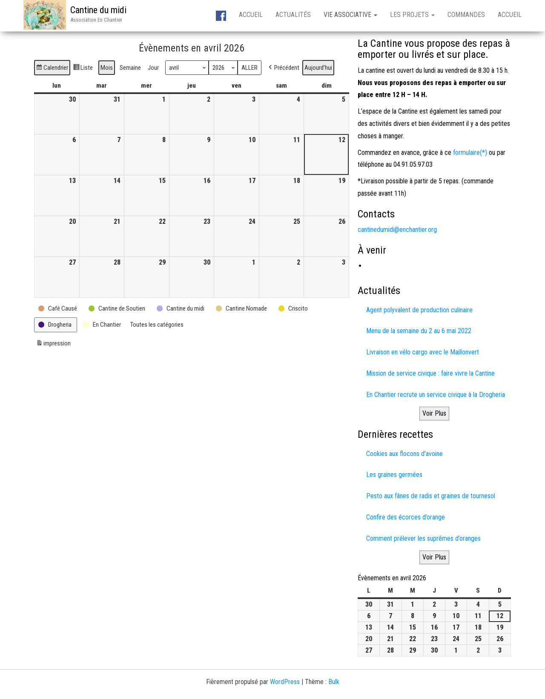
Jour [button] (153, 67)
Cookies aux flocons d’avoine (404, 454)
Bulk (333, 682)
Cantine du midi (98, 10)
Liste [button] (83, 68)
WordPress (285, 682)
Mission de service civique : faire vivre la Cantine (430, 373)
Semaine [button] (130, 67)
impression (53, 344)
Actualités (293, 15)
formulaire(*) (470, 152)
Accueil (251, 15)
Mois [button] (106, 67)
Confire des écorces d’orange (405, 517)
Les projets (412, 15)
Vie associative (350, 15)
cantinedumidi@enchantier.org (397, 229)
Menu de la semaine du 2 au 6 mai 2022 (418, 331)
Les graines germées (394, 475)
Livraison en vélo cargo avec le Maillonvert (422, 352)
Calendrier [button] (52, 68)
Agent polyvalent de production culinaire (419, 310)
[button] (283, 67)
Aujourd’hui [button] (318, 67)
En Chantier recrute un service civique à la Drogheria (435, 395)
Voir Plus (434, 413)
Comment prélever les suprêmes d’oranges (423, 538)
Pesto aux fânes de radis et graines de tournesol (430, 496)
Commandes (466, 15)
